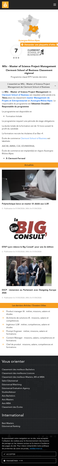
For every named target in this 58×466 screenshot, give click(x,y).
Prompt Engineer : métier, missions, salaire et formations (26, 332)
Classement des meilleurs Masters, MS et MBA (23, 377)
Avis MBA (6, 403)
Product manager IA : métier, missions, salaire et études (28, 313)
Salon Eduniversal (10, 380)
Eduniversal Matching (12, 384)
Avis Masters (7, 399)
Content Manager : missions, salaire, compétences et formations (30, 339)
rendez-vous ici (36, 448)
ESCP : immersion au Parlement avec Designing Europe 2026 (29, 291)
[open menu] (54, 4)
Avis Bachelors (8, 395)
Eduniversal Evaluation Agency (16, 388)
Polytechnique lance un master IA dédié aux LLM (25, 203)
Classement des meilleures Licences (18, 373)
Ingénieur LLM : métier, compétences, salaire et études (28, 326)
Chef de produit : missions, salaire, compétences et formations (29, 346)
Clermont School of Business (16, 95)
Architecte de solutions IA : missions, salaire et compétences (27, 319)
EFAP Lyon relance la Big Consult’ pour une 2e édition (27, 247)
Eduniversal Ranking (11, 426)
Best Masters (8, 423)
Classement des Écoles (12, 407)
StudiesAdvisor (9, 392)
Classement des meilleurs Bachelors (18, 369)
